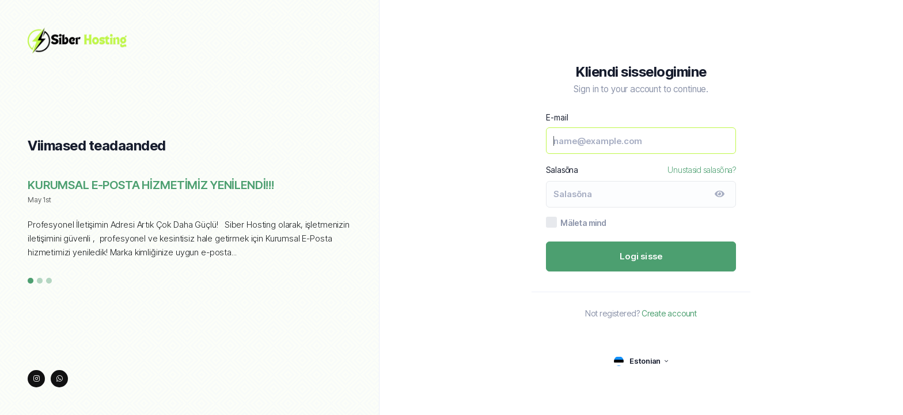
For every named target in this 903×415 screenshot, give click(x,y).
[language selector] (641, 361)
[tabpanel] (189, 225)
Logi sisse (641, 256)
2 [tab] (39, 281)
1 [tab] (30, 281)
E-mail (557, 117)
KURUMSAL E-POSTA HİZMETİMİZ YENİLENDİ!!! (151, 185)
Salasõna (562, 170)
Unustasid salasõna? (701, 170)
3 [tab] (49, 281)
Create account (669, 313)
